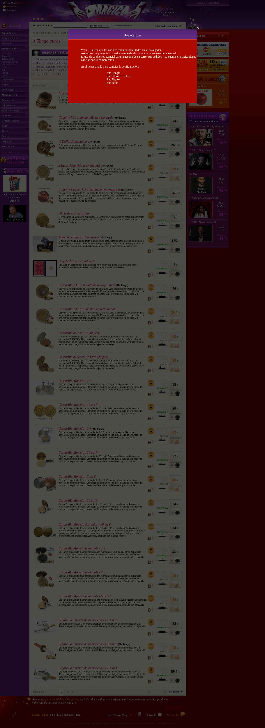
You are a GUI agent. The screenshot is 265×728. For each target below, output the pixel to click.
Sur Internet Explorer (119, 76)
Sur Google (113, 72)
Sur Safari (113, 82)
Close (198, 28)
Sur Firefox (113, 79)
